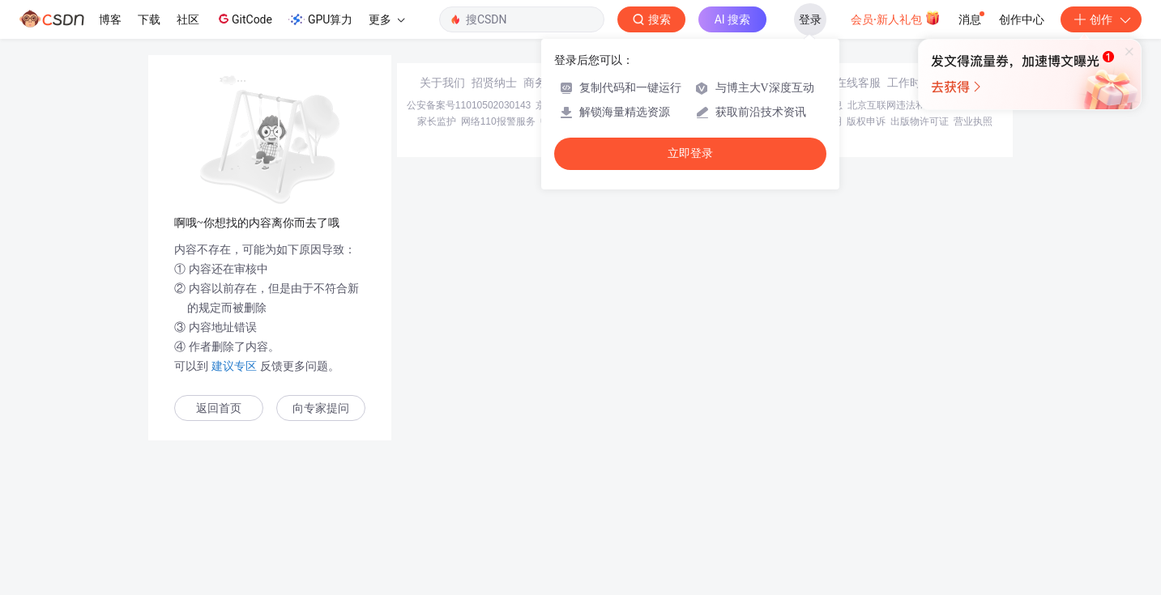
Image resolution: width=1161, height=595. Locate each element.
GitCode (244, 18)
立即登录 (690, 153)
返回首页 (218, 408)
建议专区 (234, 365)
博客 (110, 19)
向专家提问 (320, 408)
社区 (188, 19)
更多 (386, 19)
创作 (1101, 19)
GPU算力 (320, 19)
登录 (810, 19)
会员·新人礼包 (896, 18)
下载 (149, 19)
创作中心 (1021, 19)
